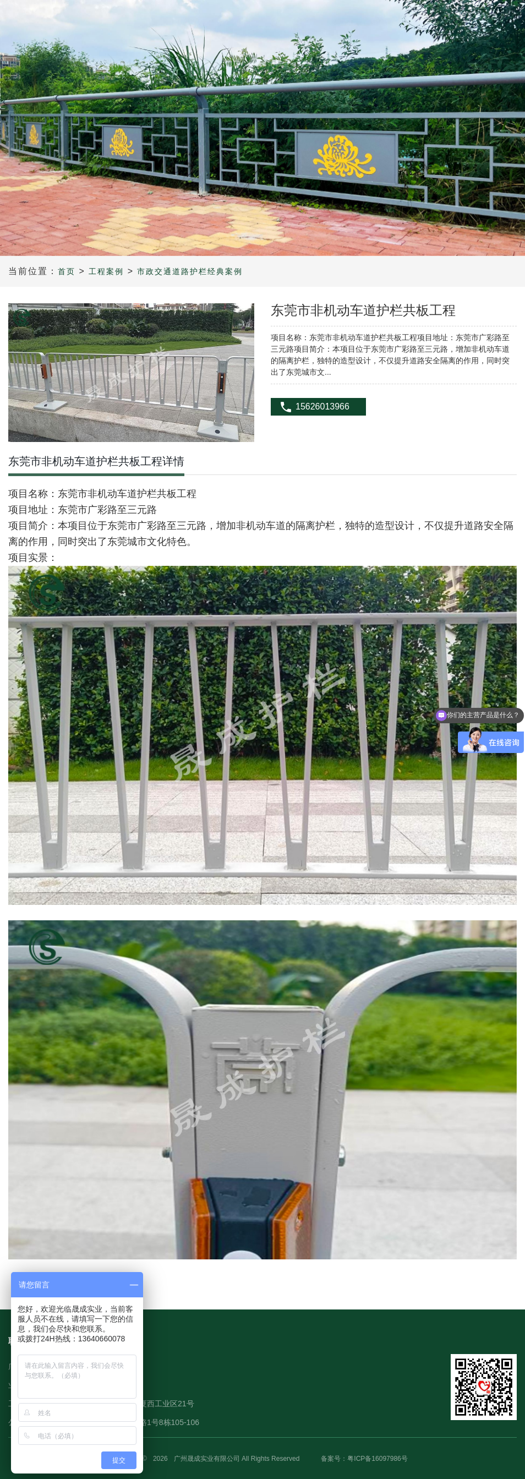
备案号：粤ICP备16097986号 (364, 1458)
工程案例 (106, 271)
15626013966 (322, 406)
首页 (66, 271)
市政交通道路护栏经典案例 (190, 271)
